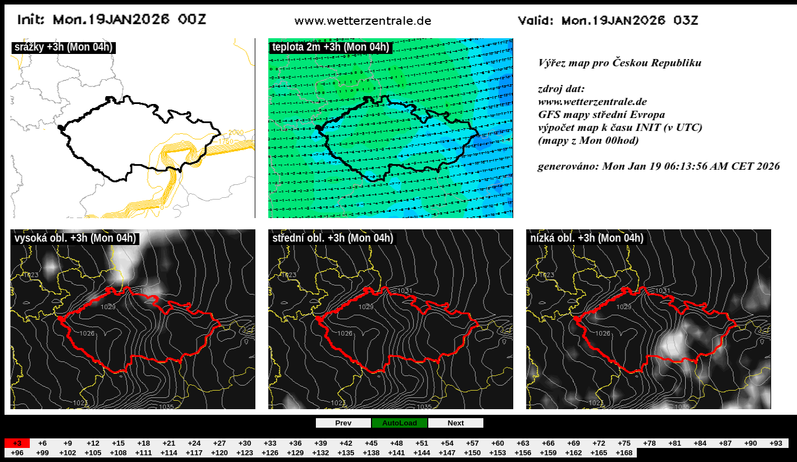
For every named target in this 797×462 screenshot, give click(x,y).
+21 (168, 443)
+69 (573, 443)
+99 (42, 453)
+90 (750, 443)
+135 (345, 453)
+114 (168, 453)
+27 (219, 443)
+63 (523, 443)
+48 (396, 443)
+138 (371, 453)
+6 (42, 443)
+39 (320, 443)
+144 (421, 453)
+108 (118, 453)
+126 (269, 453)
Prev (344, 423)
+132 (320, 453)
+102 (67, 453)
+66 (548, 443)
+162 (573, 453)
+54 (447, 443)
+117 (193, 453)
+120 (219, 453)
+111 (143, 453)
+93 (775, 443)
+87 (725, 443)
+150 (472, 453)
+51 (421, 443)
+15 (118, 443)
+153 (497, 453)
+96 (17, 453)
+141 (396, 453)
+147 (446, 453)
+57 (472, 443)
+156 (522, 453)
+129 (295, 453)
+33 (270, 443)
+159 (548, 453)
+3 (17, 443)
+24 (194, 443)
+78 (649, 443)
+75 (624, 443)
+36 (295, 443)
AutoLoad (399, 423)
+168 (623, 453)
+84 (700, 443)
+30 (244, 443)
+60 (497, 443)
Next (456, 423)
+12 (93, 443)
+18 (143, 443)
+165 (598, 453)
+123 (244, 453)
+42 (345, 443)
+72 (598, 443)
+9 (68, 443)
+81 (674, 443)
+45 (371, 443)
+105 (92, 453)
